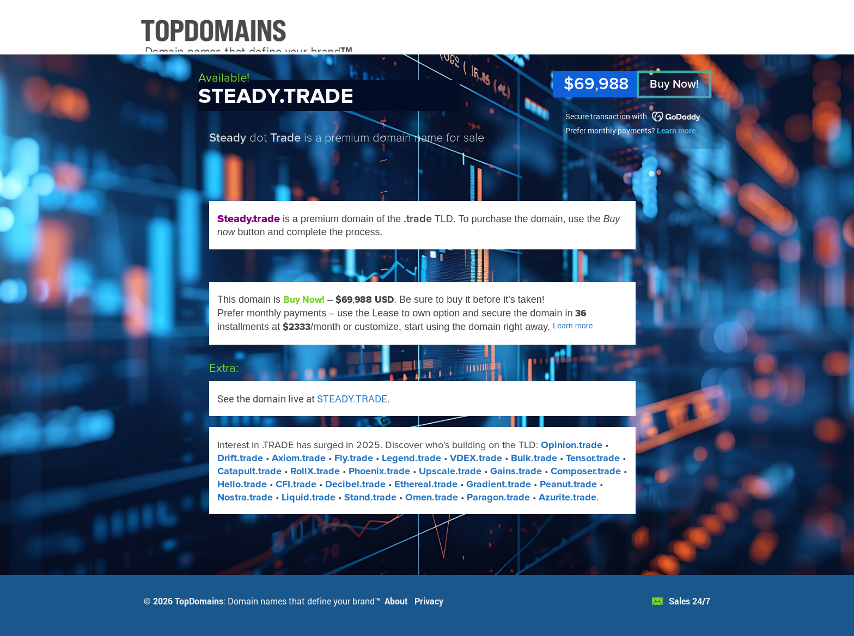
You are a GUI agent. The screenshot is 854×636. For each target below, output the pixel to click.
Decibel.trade (355, 484)
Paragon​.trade (498, 497)
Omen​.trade (431, 497)
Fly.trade (353, 458)
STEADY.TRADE (352, 398)
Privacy (428, 601)
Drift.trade (240, 458)
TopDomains (199, 601)
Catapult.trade (249, 471)
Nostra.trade (245, 497)
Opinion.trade (571, 445)
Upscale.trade (450, 471)
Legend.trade (411, 458)
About (396, 601)
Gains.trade (516, 471)
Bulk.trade (534, 458)
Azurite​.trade (567, 497)
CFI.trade (296, 484)
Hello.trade (242, 484)
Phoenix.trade (379, 471)
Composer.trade (586, 471)
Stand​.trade (370, 497)
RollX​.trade (315, 471)
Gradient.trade (498, 484)
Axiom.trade (299, 458)
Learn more (676, 130)
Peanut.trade (568, 484)
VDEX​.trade (476, 458)
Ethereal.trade (425, 484)
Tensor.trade (593, 458)
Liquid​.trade (308, 497)
